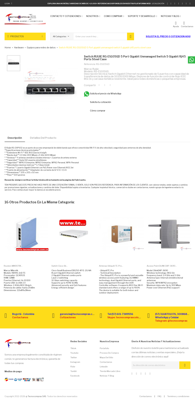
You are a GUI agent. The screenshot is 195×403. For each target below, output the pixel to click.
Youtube (74, 353)
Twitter (73, 357)
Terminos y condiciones (178, 396)
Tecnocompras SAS (37, 396)
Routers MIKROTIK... (13, 266)
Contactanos (106, 362)
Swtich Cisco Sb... (59, 266)
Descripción (15, 137)
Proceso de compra (109, 353)
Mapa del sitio (106, 357)
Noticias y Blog (107, 375)
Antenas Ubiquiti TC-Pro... (111, 266)
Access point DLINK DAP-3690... (162, 266)
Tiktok (73, 348)
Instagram (75, 362)
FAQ (159, 396)
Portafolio (104, 348)
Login (7, 3)
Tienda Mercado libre (110, 371)
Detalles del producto (43, 137)
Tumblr (73, 371)
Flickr (72, 366)
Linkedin (104, 366)
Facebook (75, 375)
